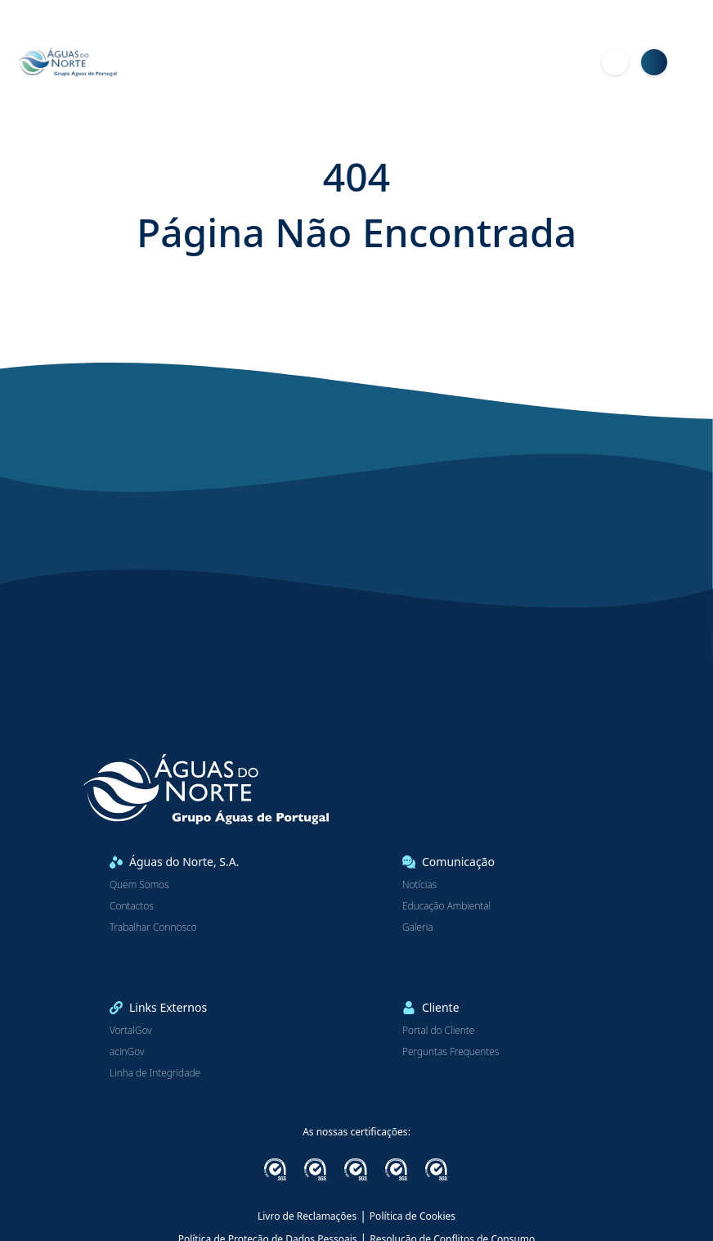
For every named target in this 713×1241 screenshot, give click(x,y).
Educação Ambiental (446, 906)
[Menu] (693, 62)
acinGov (127, 1051)
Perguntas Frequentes (450, 1051)
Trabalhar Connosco (153, 927)
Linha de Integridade (155, 1073)
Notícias (419, 884)
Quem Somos (139, 884)
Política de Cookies (412, 1216)
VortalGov (131, 1030)
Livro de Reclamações (307, 1216)
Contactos (132, 906)
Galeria (417, 927)
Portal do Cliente (438, 1030)
